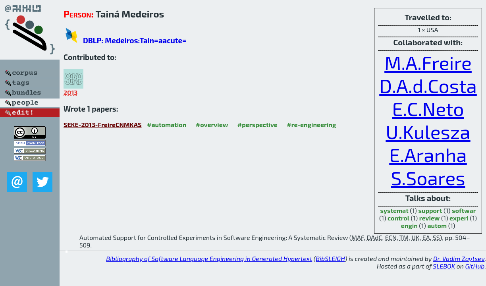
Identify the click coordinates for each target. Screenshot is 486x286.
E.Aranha (428, 154)
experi (459, 218)
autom (437, 225)
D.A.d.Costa (428, 85)
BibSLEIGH (330, 258)
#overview (212, 124)
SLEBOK (444, 266)
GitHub (475, 266)
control (398, 218)
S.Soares (428, 177)
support (430, 210)
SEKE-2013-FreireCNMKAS (103, 124)
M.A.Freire (428, 62)
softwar (464, 210)
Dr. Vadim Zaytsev (458, 258)
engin (409, 225)
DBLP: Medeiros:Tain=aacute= (135, 40)
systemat (394, 210)
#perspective (257, 124)
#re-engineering (311, 124)
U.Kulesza (428, 131)
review (429, 218)
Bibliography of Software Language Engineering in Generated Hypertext (209, 258)
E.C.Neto (428, 108)
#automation (166, 124)
